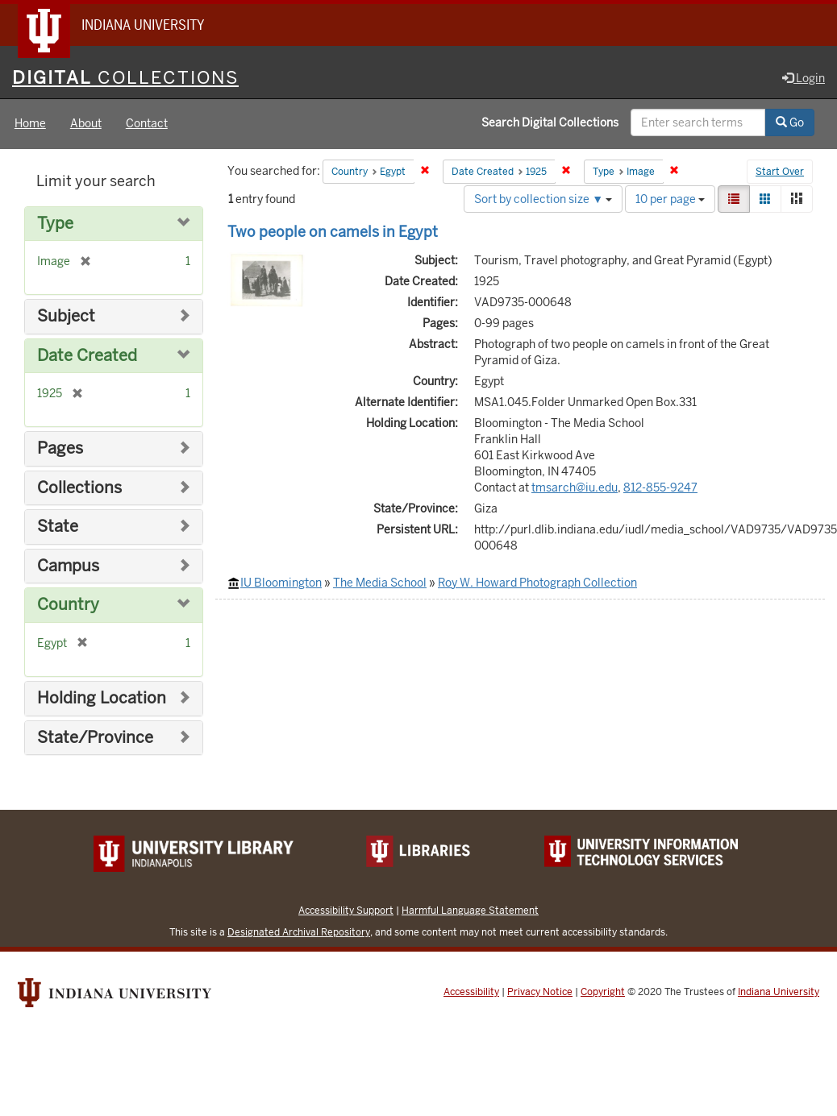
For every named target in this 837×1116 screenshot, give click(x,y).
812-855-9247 (660, 487)
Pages (60, 449)
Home (30, 124)
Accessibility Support (346, 911)
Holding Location (101, 698)
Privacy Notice (540, 992)
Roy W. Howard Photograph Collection (537, 582)
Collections (79, 488)
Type (55, 224)
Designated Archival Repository (298, 933)
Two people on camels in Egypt (332, 231)
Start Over (780, 172)
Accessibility (471, 992)
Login (803, 78)
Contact (147, 124)
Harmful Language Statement (470, 911)
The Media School (380, 582)
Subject (66, 317)
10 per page (670, 199)
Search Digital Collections (549, 123)
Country (68, 605)
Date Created (87, 356)
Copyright (603, 992)
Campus (68, 566)
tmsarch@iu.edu (574, 487)
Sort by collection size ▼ (543, 199)
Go (790, 123)
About (86, 124)
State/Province (95, 738)
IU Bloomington (281, 582)
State (57, 527)
